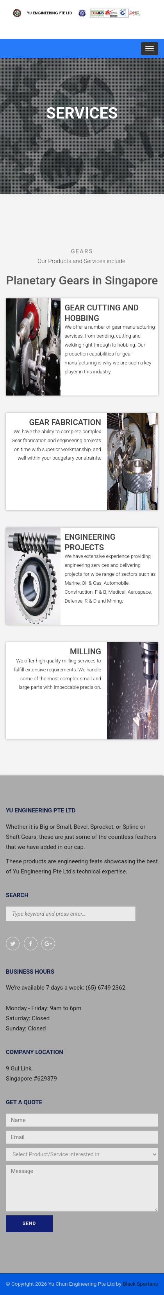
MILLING (85, 651)
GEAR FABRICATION (65, 422)
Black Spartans (140, 1284)
